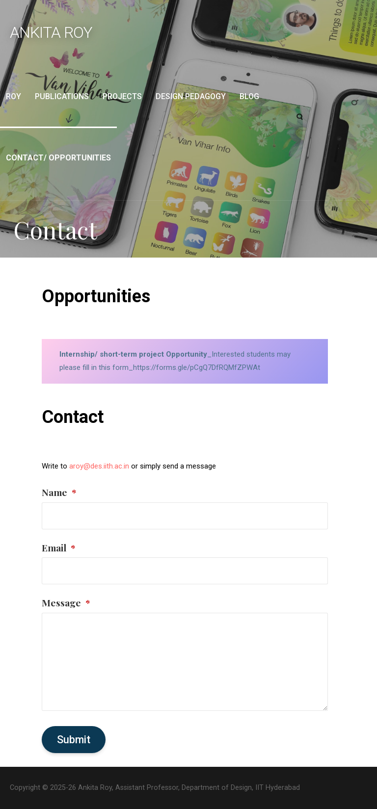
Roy (13, 96)
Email (59, 547)
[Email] (184, 570)
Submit (73, 739)
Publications (62, 96)
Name (59, 492)
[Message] (184, 662)
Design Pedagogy (191, 96)
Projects (122, 96)
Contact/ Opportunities (58, 157)
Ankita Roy (51, 32)
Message (66, 602)
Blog (249, 96)
